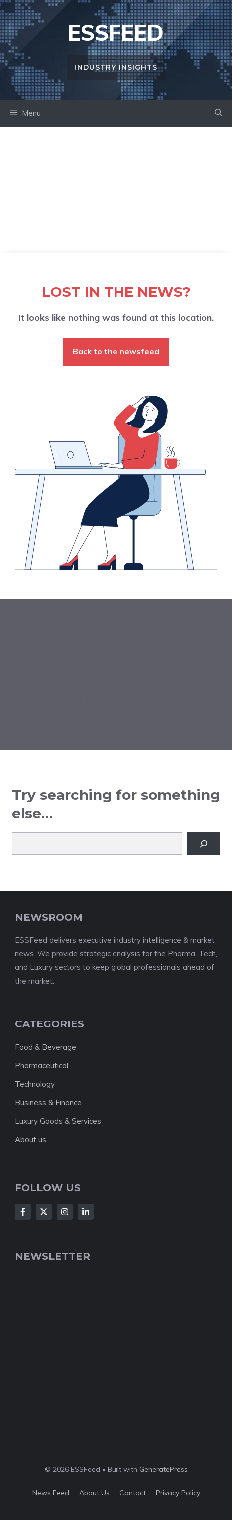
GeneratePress (163, 1469)
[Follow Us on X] (44, 1212)
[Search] (203, 843)
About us (30, 1139)
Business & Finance (48, 1102)
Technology (35, 1084)
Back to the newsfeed (116, 351)
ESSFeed (116, 32)
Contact (132, 1492)
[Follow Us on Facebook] (23, 1212)
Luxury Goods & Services (58, 1121)
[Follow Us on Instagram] (65, 1212)
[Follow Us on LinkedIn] (86, 1212)
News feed (50, 1492)
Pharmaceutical (41, 1065)
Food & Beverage (45, 1047)
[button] (218, 113)
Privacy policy (178, 1492)
